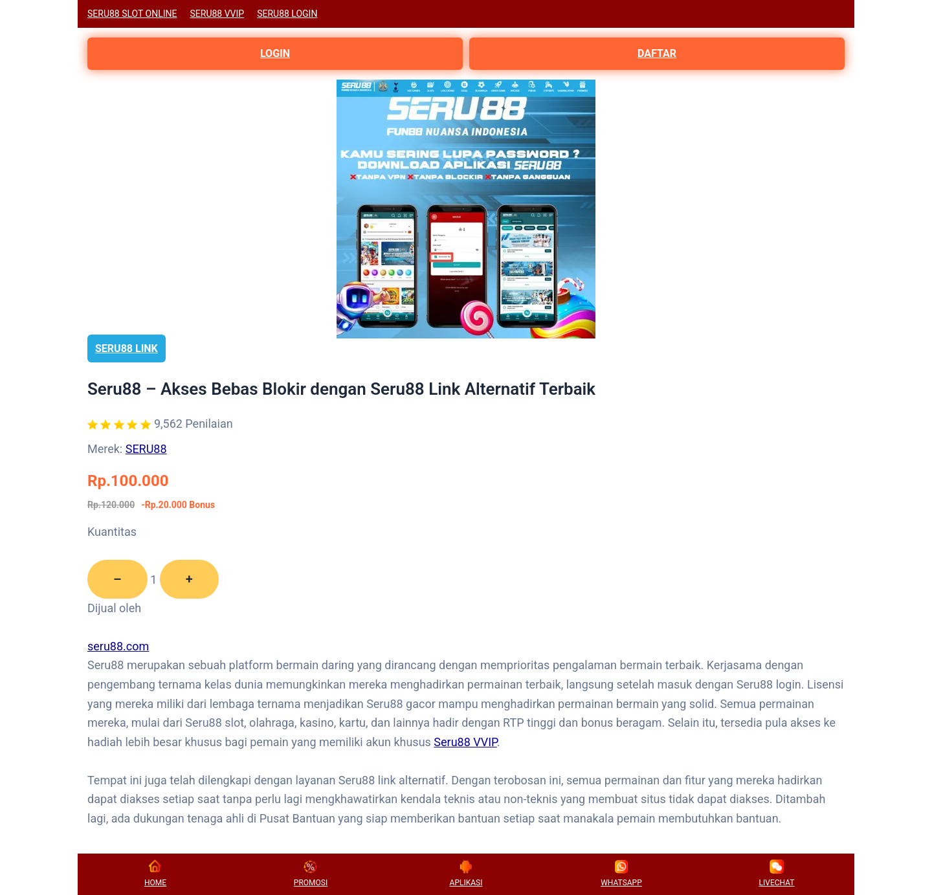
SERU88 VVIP (217, 13)
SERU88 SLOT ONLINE (132, 13)
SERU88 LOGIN (287, 13)
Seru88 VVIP (465, 742)
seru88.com (118, 646)
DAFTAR (657, 53)
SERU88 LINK (126, 348)
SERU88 (146, 449)
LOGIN (275, 53)
